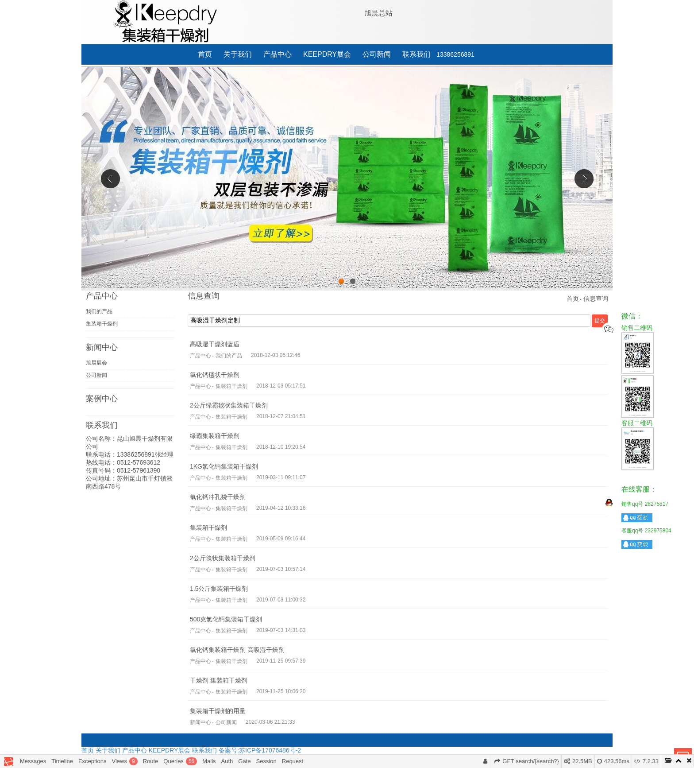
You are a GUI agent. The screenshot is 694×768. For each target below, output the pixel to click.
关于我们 (238, 54)
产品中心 (277, 54)
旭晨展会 (96, 363)
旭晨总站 (378, 13)
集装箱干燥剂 (102, 324)
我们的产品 (99, 311)
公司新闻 (376, 54)
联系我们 (416, 54)
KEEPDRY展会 (327, 54)
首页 (205, 54)
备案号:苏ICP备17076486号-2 (260, 750)
